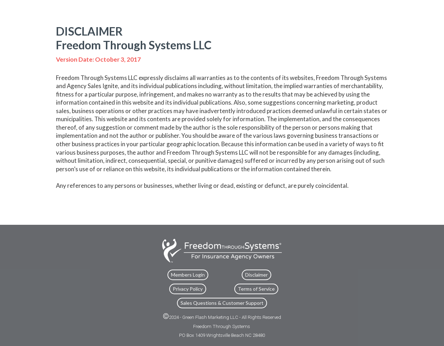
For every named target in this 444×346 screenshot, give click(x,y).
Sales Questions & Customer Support (222, 303)
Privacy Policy (188, 289)
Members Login (188, 275)
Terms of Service (256, 289)
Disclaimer (256, 275)
